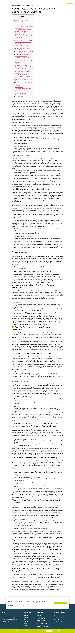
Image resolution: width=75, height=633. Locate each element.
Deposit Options (19, 96)
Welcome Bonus (19, 28)
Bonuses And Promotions (21, 74)
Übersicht (27, 613)
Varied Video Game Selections (22, 18)
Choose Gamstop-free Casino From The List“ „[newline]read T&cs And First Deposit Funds (23, 42)
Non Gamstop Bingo (20, 91)
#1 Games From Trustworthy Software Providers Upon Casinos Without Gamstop (24, 84)
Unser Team (60, 2)
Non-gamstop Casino (20, 94)
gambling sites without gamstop (19, 135)
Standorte (51, 2)
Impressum (26, 625)
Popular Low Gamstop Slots (21, 93)
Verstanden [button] (49, 630)
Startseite (35, 2)
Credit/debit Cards (19, 39)
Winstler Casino (19, 87)
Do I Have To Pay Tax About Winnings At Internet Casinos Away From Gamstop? (24, 72)
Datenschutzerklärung (57, 630)
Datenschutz (26, 623)
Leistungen (43, 2)
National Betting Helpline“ (21, 20)
